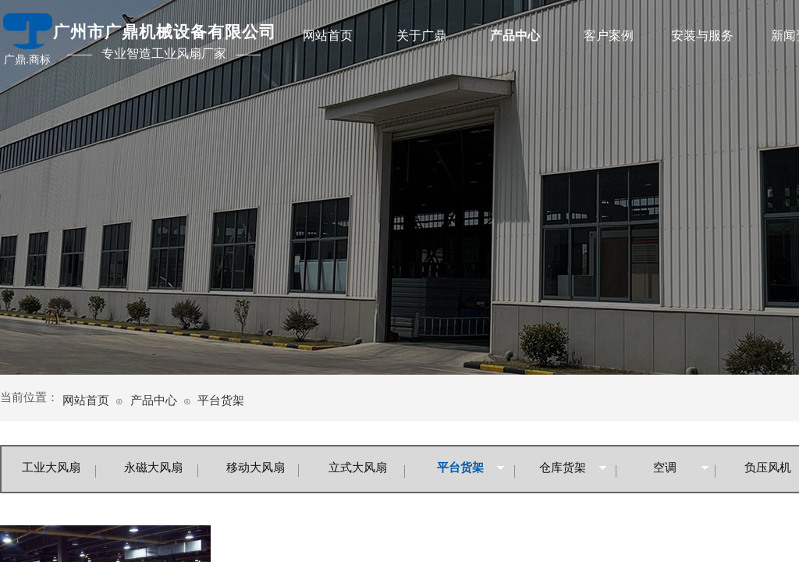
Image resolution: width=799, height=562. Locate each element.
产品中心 (515, 35)
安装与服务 (702, 35)
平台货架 (220, 400)
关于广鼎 (421, 35)
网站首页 (328, 35)
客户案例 (609, 35)
